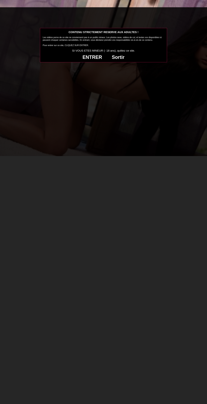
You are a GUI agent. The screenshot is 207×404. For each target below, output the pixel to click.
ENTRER (92, 57)
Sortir (118, 57)
